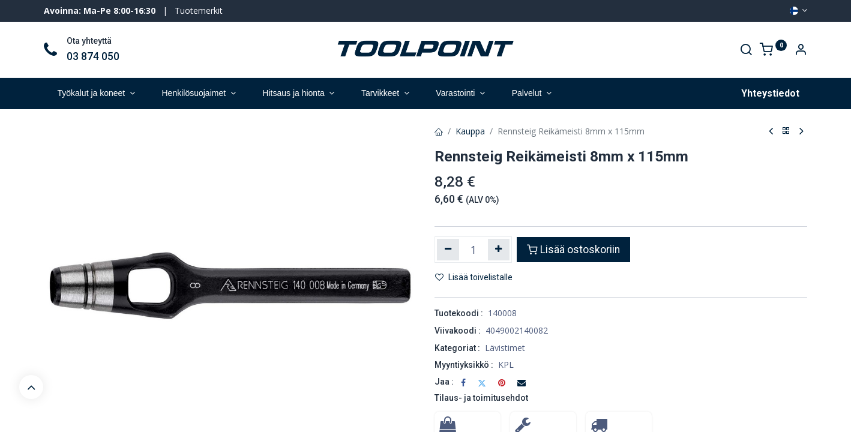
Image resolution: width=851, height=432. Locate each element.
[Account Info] (800, 50)
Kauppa (470, 131)
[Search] (746, 50)
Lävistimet (505, 347)
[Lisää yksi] (499, 249)
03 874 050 (93, 56)
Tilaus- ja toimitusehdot (481, 398)
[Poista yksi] (448, 249)
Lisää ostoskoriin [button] (573, 250)
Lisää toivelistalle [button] (474, 277)
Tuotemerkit (199, 10)
